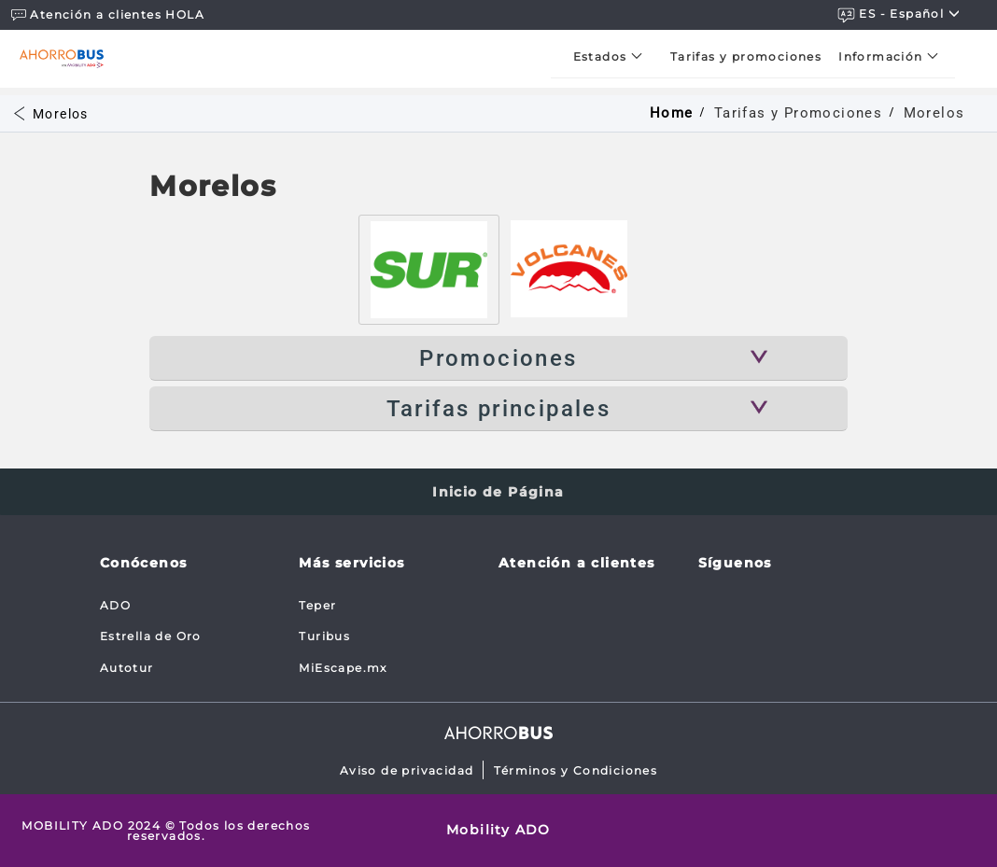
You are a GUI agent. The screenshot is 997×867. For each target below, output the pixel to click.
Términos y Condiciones (575, 770)
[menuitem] (613, 56)
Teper (317, 605)
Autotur (127, 668)
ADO (115, 605)
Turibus (324, 636)
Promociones (498, 358)
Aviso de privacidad (407, 770)
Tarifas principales (498, 409)
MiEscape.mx (342, 668)
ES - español (899, 14)
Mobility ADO (498, 829)
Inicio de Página (498, 491)
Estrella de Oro (151, 636)
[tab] (428, 270)
